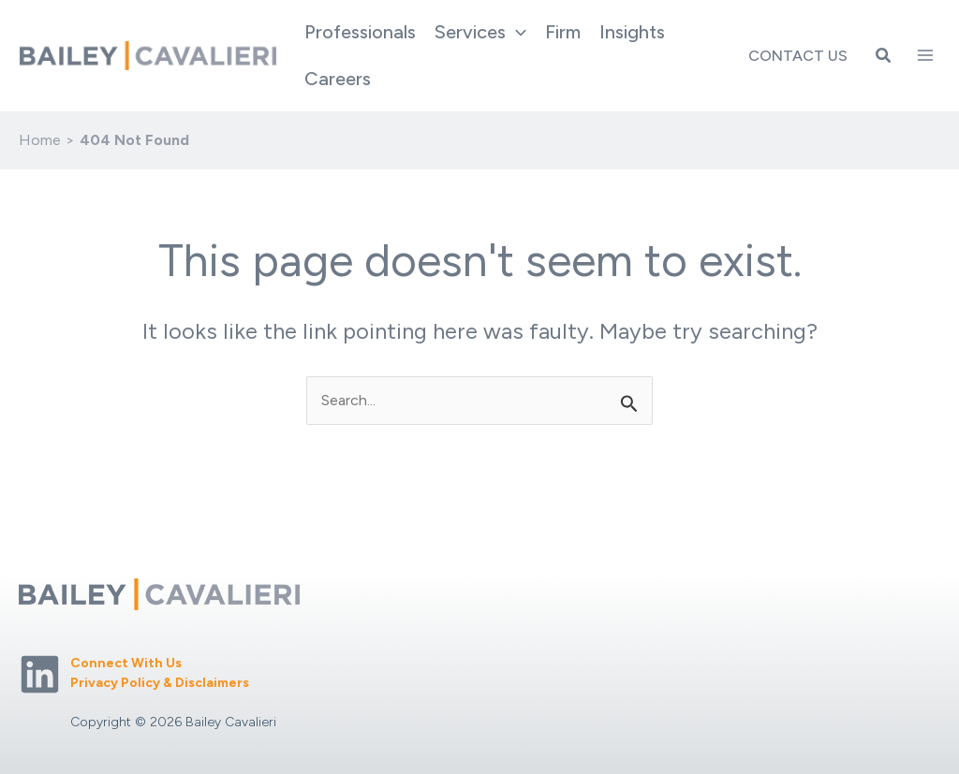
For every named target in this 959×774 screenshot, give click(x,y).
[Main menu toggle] (925, 55)
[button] (884, 56)
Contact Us (798, 56)
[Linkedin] (40, 674)
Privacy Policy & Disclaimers (159, 683)
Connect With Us (126, 663)
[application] (516, 31)
